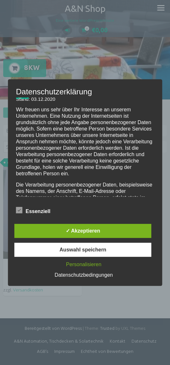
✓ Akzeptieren (83, 231)
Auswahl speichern (83, 249)
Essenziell (33, 210)
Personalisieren (83, 264)
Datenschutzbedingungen (84, 275)
